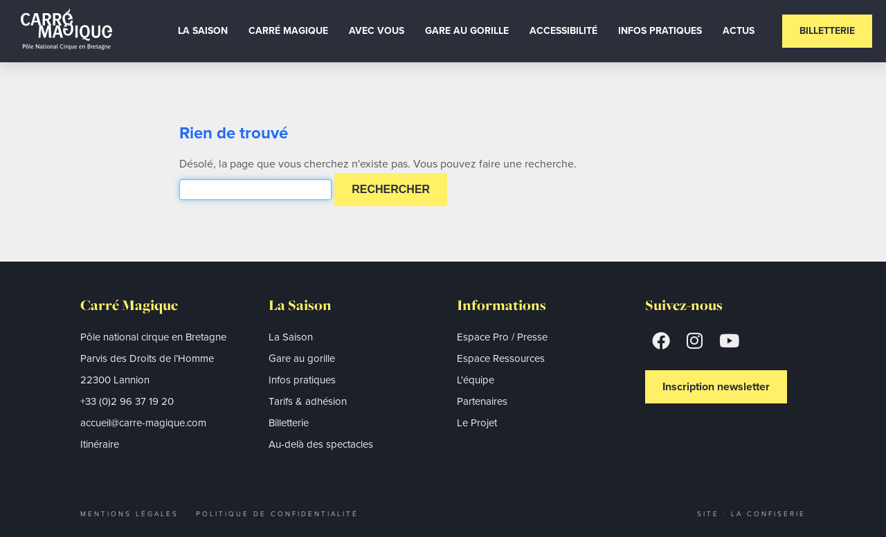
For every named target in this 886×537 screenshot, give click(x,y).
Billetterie (827, 31)
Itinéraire (99, 444)
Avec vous (376, 31)
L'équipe (475, 380)
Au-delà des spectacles (321, 444)
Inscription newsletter (716, 386)
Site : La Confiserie (751, 514)
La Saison (203, 31)
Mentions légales (129, 514)
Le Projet (477, 422)
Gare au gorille (467, 31)
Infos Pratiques (660, 31)
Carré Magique (288, 31)
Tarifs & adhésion (308, 401)
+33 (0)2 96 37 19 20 (127, 401)
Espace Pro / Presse (502, 337)
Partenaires (482, 401)
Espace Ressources (501, 358)
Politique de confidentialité (277, 514)
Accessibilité (563, 31)
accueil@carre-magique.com (143, 422)
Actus (738, 31)
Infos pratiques (302, 380)
